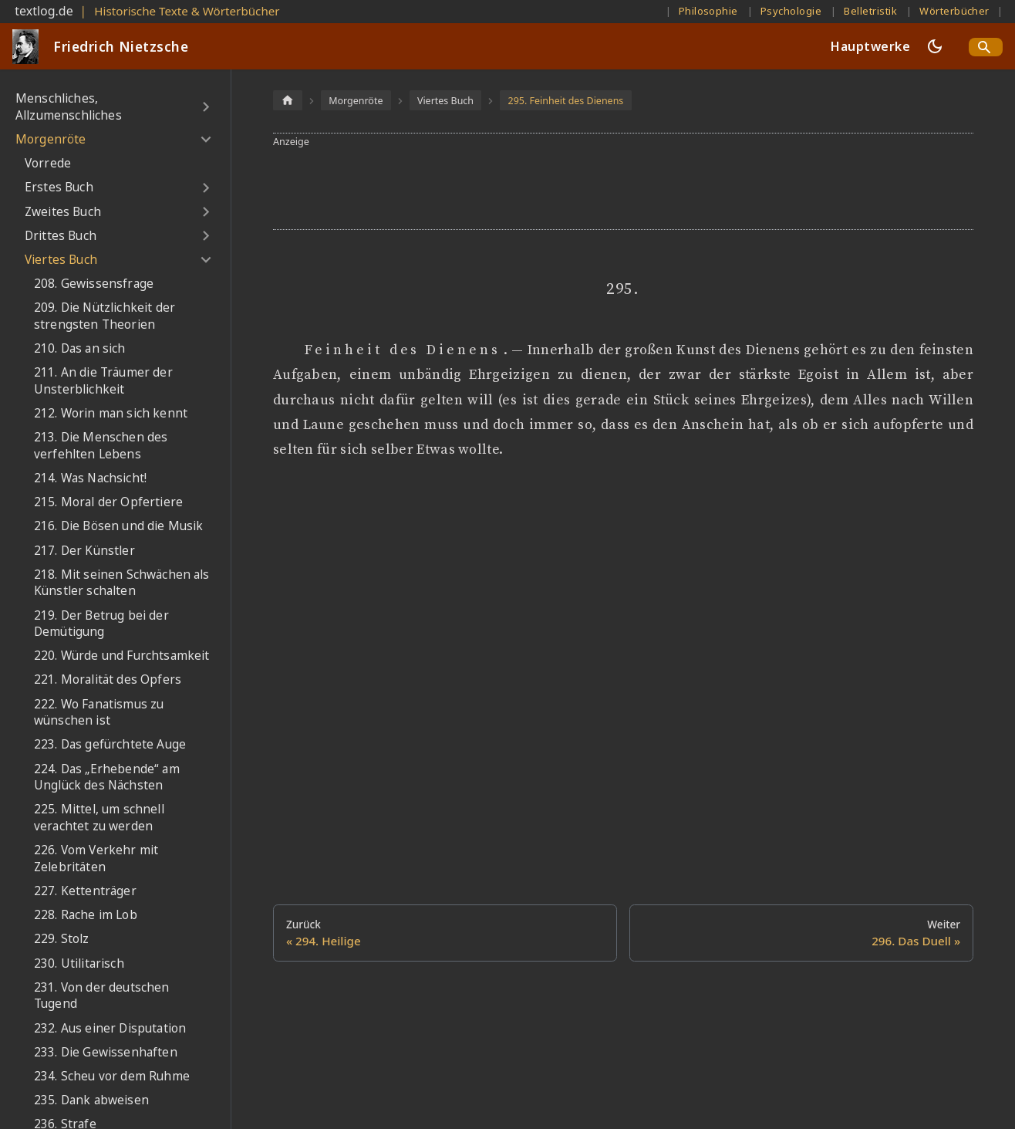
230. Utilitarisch (79, 963)
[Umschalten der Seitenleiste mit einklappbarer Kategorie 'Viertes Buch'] (205, 260)
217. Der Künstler (84, 551)
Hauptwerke (870, 46)
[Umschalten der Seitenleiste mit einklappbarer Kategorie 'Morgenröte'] (205, 139)
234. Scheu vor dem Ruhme (112, 1076)
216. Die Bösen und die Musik (118, 526)
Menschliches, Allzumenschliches (68, 106)
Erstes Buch (59, 187)
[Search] (986, 47)
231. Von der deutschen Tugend (102, 995)
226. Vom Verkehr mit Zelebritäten (96, 858)
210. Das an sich (80, 348)
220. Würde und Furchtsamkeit (121, 655)
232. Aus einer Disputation (110, 1028)
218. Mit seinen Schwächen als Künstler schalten (122, 583)
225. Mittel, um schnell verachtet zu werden (99, 817)
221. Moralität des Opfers (107, 679)
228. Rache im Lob (85, 915)
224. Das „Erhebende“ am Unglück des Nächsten (107, 777)
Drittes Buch (60, 236)
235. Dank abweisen (91, 1100)
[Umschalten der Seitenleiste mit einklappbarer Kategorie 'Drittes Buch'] (205, 236)
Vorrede (48, 163)
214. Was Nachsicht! (90, 478)
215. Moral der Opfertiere (108, 502)
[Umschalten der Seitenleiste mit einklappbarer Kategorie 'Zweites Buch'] (205, 211)
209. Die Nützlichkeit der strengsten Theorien (104, 316)
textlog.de (44, 10)
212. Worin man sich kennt (110, 413)
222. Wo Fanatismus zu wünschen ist (99, 712)
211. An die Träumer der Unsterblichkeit (103, 380)
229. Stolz (61, 939)
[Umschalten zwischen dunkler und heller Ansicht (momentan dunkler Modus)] (934, 46)
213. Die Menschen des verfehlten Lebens (100, 445)
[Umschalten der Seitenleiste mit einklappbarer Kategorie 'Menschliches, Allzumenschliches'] (205, 107)
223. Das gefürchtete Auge (110, 744)
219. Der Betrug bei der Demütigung (101, 624)
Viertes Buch (61, 260)
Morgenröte (50, 139)
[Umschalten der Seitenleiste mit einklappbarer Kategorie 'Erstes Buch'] (205, 187)
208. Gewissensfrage (93, 283)
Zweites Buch (63, 212)
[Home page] (287, 100)
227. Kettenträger (85, 891)
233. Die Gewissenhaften (105, 1052)
